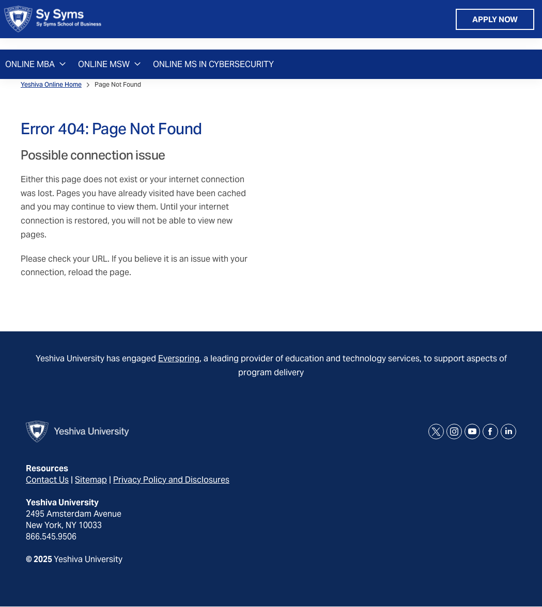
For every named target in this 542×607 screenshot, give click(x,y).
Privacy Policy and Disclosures (171, 479)
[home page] (52, 24)
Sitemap (91, 479)
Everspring (178, 358)
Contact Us (47, 479)
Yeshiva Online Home (51, 84)
